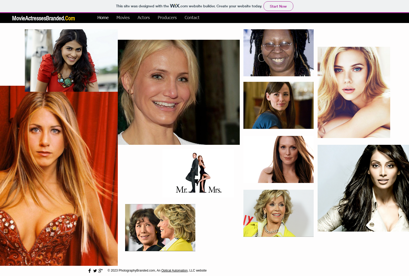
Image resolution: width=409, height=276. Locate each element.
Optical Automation (174, 270)
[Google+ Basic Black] (100, 271)
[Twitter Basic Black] (95, 271)
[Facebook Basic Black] (89, 271)
